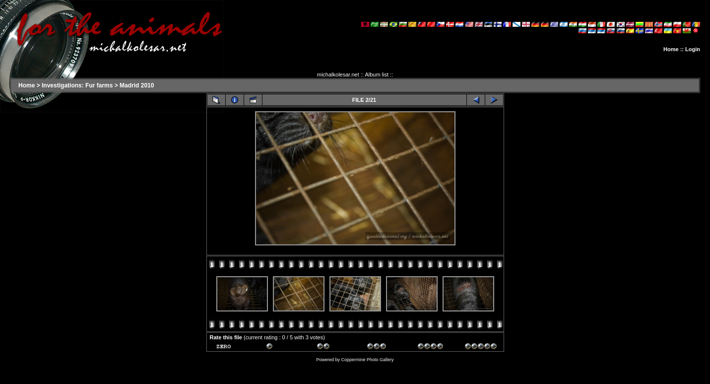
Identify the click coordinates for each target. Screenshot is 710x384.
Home (671, 49)
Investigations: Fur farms (77, 85)
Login (692, 49)
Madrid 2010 (137, 85)
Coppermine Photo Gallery (367, 359)
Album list (376, 74)
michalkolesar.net (338, 74)
